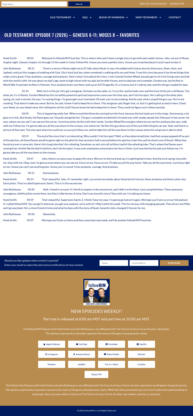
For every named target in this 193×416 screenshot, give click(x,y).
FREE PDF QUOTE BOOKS (153, 3)
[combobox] (32, 3)
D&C (87, 17)
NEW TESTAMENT (148, 17)
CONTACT (175, 17)
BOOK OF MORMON (113, 17)
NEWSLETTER (177, 3)
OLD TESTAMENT (62, 17)
